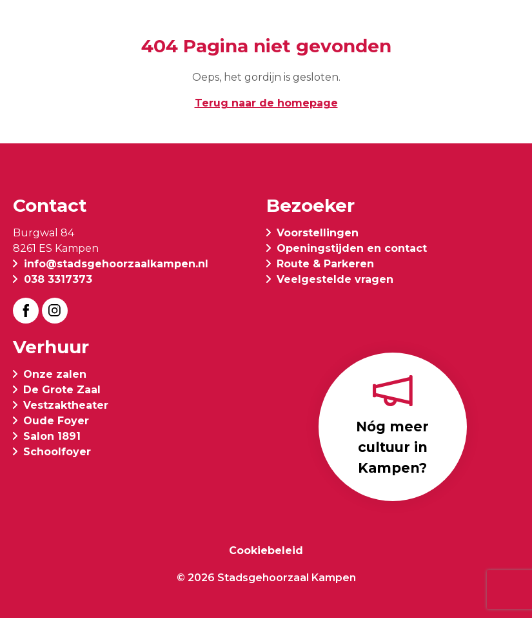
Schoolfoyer (57, 452)
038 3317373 (58, 279)
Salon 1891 (52, 436)
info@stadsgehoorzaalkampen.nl (116, 264)
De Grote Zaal (62, 390)
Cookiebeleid (266, 550)
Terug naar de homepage (266, 103)
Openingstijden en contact (352, 248)
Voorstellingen (318, 233)
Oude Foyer (56, 421)
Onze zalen (54, 374)
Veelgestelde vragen (335, 279)
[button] (508, 27)
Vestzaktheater (65, 405)
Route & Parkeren (325, 264)
